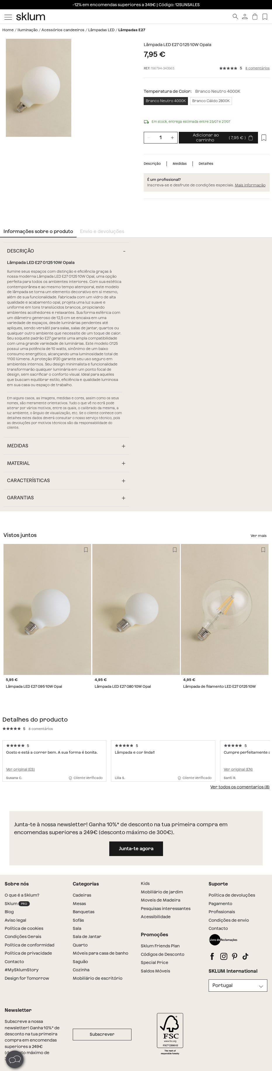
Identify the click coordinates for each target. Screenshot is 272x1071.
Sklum (17, 903)
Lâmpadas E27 (131, 30)
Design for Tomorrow (27, 978)
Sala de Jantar (87, 936)
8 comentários (257, 68)
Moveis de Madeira (160, 900)
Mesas (79, 903)
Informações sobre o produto (38, 231)
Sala (77, 928)
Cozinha (81, 969)
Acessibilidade (156, 916)
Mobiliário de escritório (97, 978)
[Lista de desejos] (263, 138)
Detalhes (206, 164)
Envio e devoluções (102, 231)
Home (8, 30)
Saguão (80, 961)
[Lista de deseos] (265, 16)
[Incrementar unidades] (172, 138)
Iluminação (28, 30)
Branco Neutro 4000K (166, 101)
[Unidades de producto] (160, 137)
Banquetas (83, 911)
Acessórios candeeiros (62, 30)
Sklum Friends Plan (160, 946)
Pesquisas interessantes (165, 908)
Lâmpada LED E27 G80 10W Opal (123, 687)
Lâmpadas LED (101, 30)
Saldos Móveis (155, 971)
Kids (145, 883)
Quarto (80, 945)
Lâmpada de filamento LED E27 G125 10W (219, 687)
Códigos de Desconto (162, 954)
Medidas (180, 164)
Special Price (154, 962)
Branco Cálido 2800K (211, 101)
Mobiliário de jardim (162, 892)
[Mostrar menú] (8, 16)
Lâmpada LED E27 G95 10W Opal (34, 687)
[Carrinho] (255, 16)
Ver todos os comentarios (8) (240, 787)
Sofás (78, 920)
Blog (9, 911)
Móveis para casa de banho (100, 953)
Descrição (152, 164)
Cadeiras (82, 895)
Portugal (222, 985)
